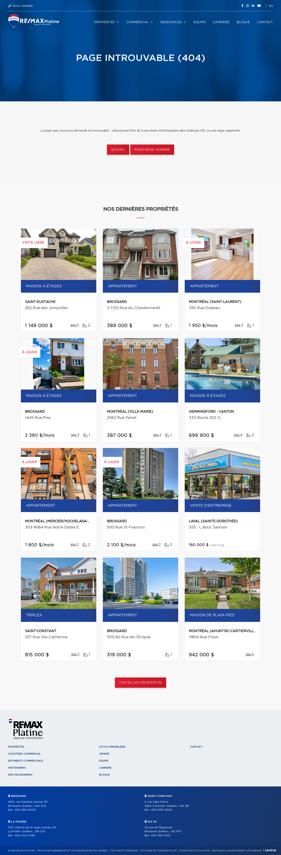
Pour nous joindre (152, 149)
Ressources (171, 22)
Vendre (104, 754)
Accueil (118, 149)
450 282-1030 (160, 835)
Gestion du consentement (228, 851)
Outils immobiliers (112, 747)
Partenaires (17, 768)
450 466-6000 (25, 810)
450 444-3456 (25, 835)
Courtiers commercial (24, 754)
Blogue (243, 22)
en (271, 6)
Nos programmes (20, 775)
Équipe (199, 22)
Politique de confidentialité (158, 851)
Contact (265, 22)
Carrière (221, 22)
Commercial (137, 22)
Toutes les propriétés (140, 682)
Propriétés (104, 22)
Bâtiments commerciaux (25, 761)
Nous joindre (22, 6)
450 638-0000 (161, 810)
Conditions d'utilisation (194, 851)
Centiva (269, 850)
